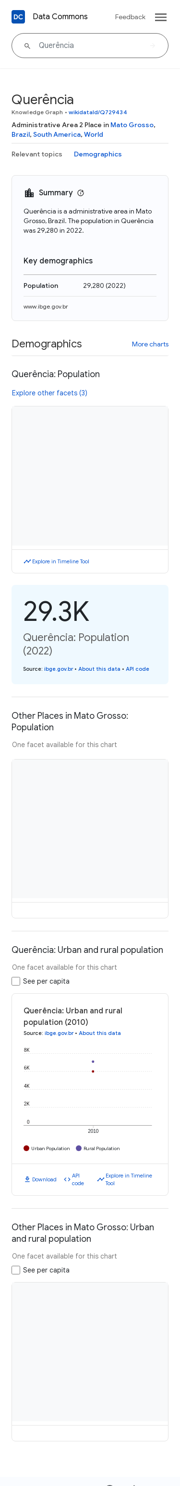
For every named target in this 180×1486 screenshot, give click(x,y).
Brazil (21, 134)
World (93, 134)
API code (137, 669)
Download (44, 1179)
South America (57, 134)
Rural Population (102, 1148)
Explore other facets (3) (49, 393)
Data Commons (60, 17)
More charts (150, 344)
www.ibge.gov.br (46, 306)
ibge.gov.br (58, 669)
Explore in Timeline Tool (60, 561)
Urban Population (50, 1148)
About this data (99, 669)
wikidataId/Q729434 (98, 112)
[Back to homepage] (18, 17)
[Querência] (90, 46)
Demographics (98, 154)
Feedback (130, 16)
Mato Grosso (132, 124)
